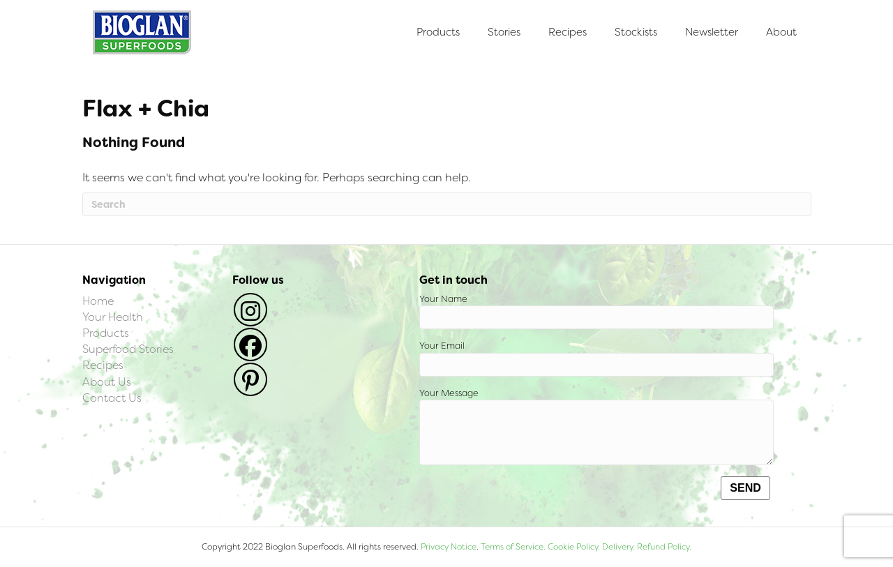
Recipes (567, 32)
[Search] (446, 204)
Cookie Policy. (574, 546)
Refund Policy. (663, 546)
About (781, 32)
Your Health (112, 317)
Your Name (596, 311)
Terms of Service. (513, 546)
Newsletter (711, 32)
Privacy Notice (448, 546)
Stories (504, 32)
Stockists (636, 32)
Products (438, 32)
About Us (106, 382)
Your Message (596, 426)
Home (98, 301)
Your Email (596, 358)
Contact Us (112, 398)
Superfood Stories (128, 349)
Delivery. (618, 546)
